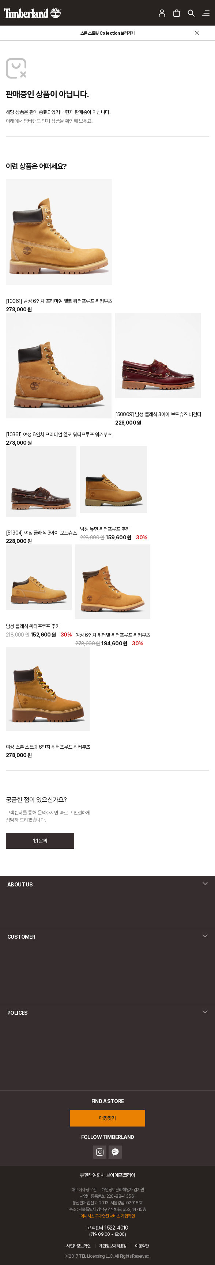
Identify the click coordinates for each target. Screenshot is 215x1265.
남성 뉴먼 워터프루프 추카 (105, 529)
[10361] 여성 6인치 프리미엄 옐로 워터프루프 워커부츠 (59, 434)
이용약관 (142, 1246)
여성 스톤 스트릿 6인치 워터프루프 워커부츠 (48, 747)
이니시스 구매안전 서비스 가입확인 (107, 1216)
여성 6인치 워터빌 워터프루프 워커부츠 (112, 635)
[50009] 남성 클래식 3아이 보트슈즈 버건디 (158, 414)
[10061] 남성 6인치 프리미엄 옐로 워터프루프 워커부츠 (59, 301)
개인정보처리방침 (113, 1246)
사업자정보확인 (78, 1246)
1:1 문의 (40, 841)
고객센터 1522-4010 (107, 1231)
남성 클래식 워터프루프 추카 (33, 626)
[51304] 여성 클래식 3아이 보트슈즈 (41, 533)
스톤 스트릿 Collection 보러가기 (107, 33)
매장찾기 (107, 1118)
